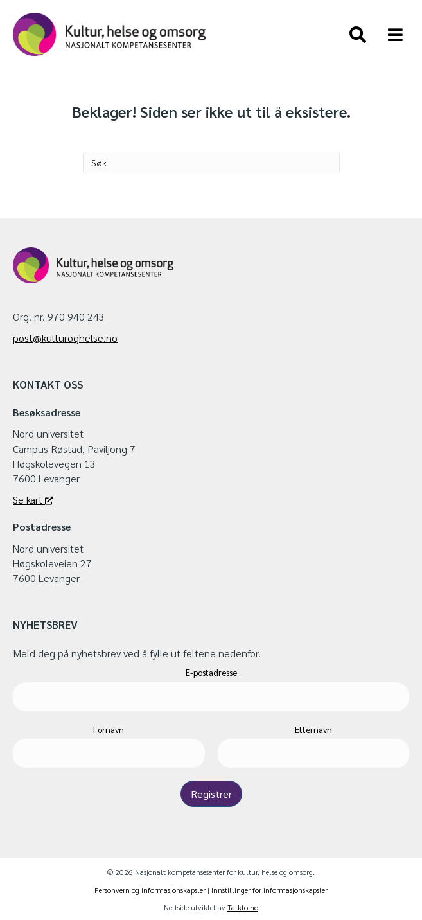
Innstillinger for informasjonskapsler (269, 890)
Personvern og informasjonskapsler (150, 890)
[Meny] (395, 34)
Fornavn (108, 729)
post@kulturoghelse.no (65, 337)
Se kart (33, 499)
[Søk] (358, 34)
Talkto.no (242, 907)
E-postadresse (211, 672)
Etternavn (313, 729)
